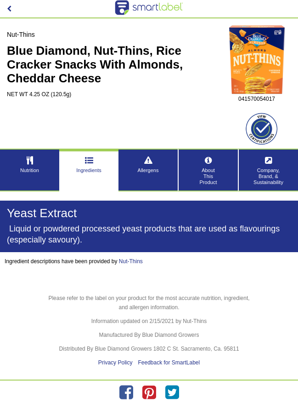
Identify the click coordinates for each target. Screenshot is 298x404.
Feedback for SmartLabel (169, 362)
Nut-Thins (131, 261)
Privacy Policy (115, 362)
